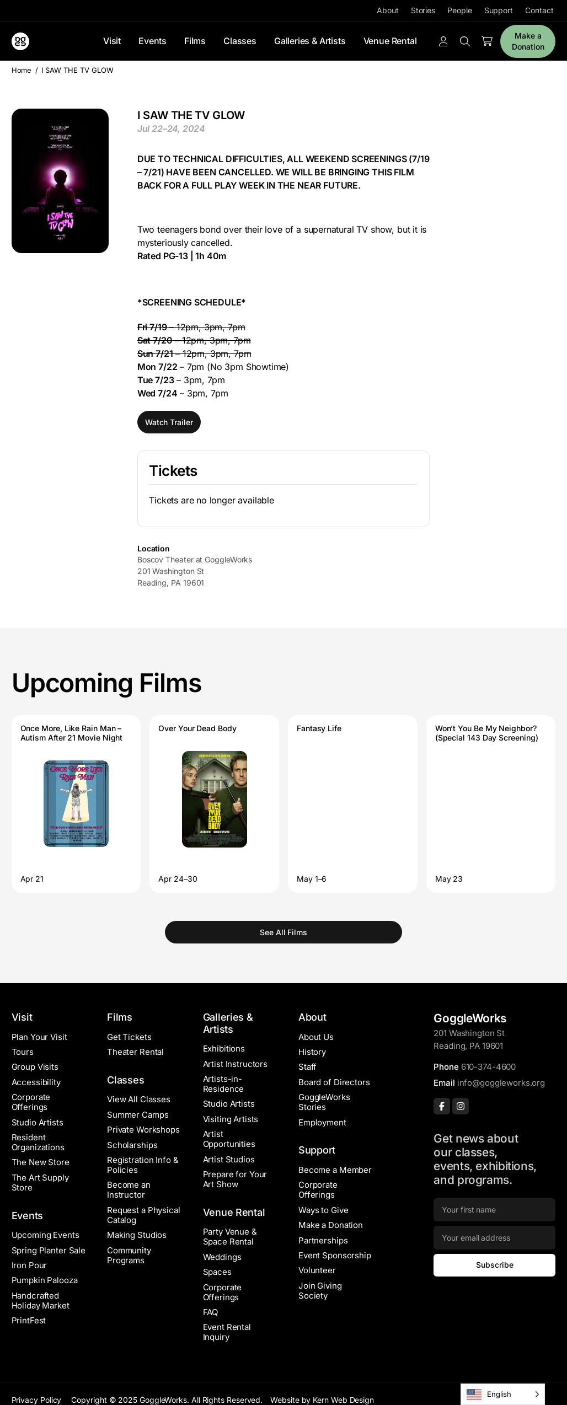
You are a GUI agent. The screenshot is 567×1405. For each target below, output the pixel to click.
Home (22, 70)
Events (152, 40)
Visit (112, 40)
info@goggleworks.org (501, 1082)
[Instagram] (460, 1106)
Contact (539, 10)
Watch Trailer (169, 422)
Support (498, 10)
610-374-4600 (488, 1066)
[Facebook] (442, 1106)
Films (195, 40)
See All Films (283, 932)
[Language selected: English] (503, 1394)
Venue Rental (390, 40)
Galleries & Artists (310, 40)
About (388, 10)
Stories (423, 10)
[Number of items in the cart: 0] (487, 41)
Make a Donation (528, 41)
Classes (239, 40)
